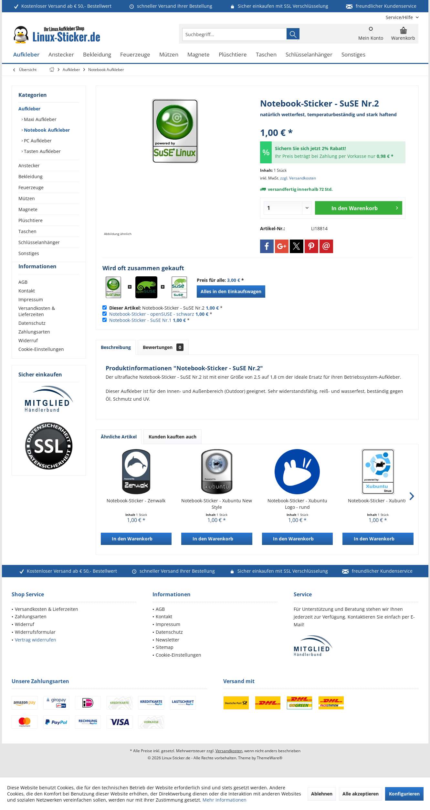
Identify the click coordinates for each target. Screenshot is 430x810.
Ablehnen (321, 794)
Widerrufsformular (35, 632)
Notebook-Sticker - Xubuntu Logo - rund (297, 503)
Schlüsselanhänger (39, 242)
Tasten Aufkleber (42, 151)
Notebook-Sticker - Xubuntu (378, 500)
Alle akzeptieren (360, 794)
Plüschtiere (30, 220)
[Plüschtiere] (232, 54)
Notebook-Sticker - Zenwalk (136, 500)
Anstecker (29, 165)
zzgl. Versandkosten (298, 178)
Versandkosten (228, 751)
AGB (22, 294)
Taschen (27, 231)
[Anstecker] (61, 54)
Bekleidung (30, 176)
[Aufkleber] (26, 54)
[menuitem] (400, 17)
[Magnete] (198, 54)
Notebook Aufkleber (46, 130)
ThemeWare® (269, 758)
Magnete (27, 209)
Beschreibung (116, 347)
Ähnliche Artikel (119, 437)
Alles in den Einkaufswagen (231, 291)
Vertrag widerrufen (35, 640)
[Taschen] (266, 54)
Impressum (30, 311)
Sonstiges (28, 253)
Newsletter (167, 640)
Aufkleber (29, 109)
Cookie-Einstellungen (41, 361)
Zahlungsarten (34, 343)
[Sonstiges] (353, 54)
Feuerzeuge (31, 187)
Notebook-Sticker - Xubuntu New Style (216, 503)
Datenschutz (32, 335)
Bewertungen (163, 347)
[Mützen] (169, 54)
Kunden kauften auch (172, 437)
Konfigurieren (404, 794)
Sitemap (164, 647)
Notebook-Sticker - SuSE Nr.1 (140, 320)
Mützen (26, 198)
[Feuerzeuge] (135, 54)
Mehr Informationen (224, 800)
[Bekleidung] (97, 54)
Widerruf (28, 352)
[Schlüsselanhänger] (309, 54)
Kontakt (26, 302)
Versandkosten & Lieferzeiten (36, 323)
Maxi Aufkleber (40, 119)
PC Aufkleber (37, 141)
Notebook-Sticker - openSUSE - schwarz (151, 314)
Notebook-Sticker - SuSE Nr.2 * (166, 308)
